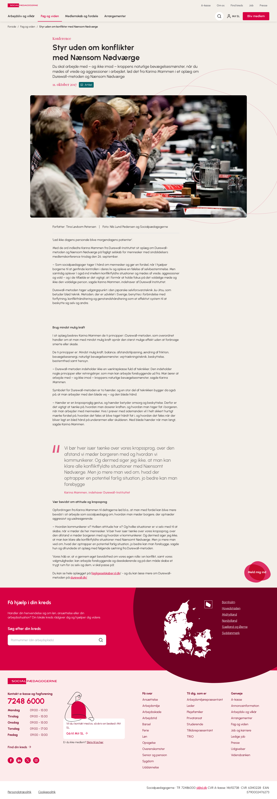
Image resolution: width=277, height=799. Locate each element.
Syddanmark (231, 633)
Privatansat (194, 718)
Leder (191, 706)
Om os (220, 5)
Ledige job (238, 736)
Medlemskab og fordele (81, 16)
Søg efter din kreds (24, 628)
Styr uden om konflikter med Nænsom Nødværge (68, 26)
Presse (263, 5)
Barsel (146, 724)
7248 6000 (26, 701)
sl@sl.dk (201, 788)
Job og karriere (241, 730)
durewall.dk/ (78, 577)
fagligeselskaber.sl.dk (105, 573)
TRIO (190, 736)
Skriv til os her (95, 742)
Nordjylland (229, 620)
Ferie (145, 730)
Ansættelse (150, 699)
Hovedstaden (231, 608)
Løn (144, 736)
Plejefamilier (195, 712)
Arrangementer (115, 16)
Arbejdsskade (151, 712)
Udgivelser (238, 749)
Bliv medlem (256, 16)
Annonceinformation (245, 706)
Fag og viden (50, 16)
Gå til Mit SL (77, 733)
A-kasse (206, 5)
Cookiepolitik (47, 792)
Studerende (195, 724)
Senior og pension (154, 755)
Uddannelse (150, 767)
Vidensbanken (240, 755)
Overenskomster (153, 749)
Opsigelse (149, 743)
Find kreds (237, 5)
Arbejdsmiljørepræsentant (205, 699)
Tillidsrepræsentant (200, 730)
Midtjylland (229, 614)
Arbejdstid (149, 718)
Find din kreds (20, 747)
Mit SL (233, 16)
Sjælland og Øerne (235, 627)
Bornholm (228, 602)
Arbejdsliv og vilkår (21, 16)
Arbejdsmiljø (151, 706)
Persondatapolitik (19, 792)
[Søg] (219, 16)
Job (251, 5)
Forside (12, 26)
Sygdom (148, 761)
